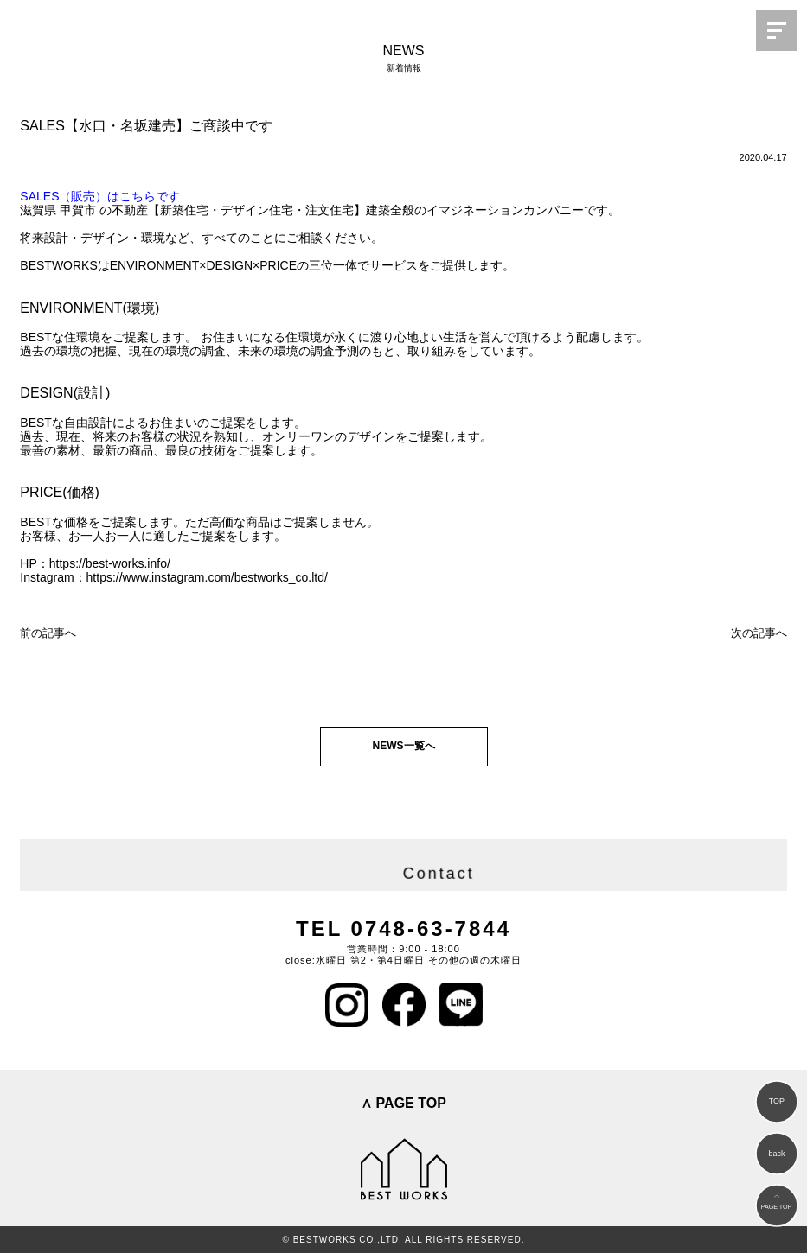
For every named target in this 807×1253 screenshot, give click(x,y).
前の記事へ (48, 632)
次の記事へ (759, 632)
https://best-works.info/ (109, 563)
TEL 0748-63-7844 (403, 928)
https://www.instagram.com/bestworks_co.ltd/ (207, 577)
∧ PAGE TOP (403, 1103)
